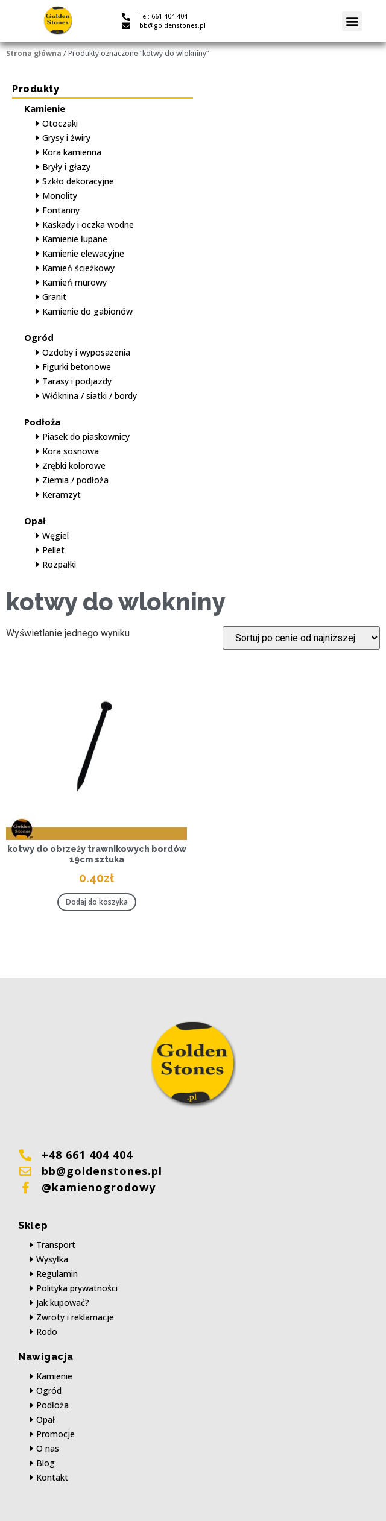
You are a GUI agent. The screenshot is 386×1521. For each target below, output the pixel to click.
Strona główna (34, 53)
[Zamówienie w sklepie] (301, 638)
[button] (352, 21)
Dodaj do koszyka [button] (97, 902)
